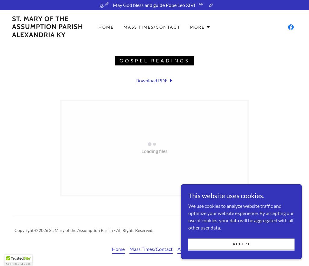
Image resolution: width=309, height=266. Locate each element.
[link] (47, 35)
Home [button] (118, 249)
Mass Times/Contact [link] (151, 27)
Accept (241, 244)
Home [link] (106, 27)
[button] (200, 27)
